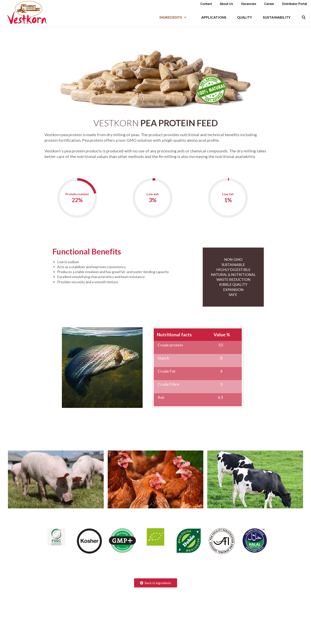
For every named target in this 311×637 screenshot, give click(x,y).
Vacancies (248, 4)
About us (226, 4)
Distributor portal (294, 4)
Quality (244, 17)
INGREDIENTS (175, 17)
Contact (206, 4)
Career (269, 4)
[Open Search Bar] (303, 17)
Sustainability (277, 17)
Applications (213, 17)
